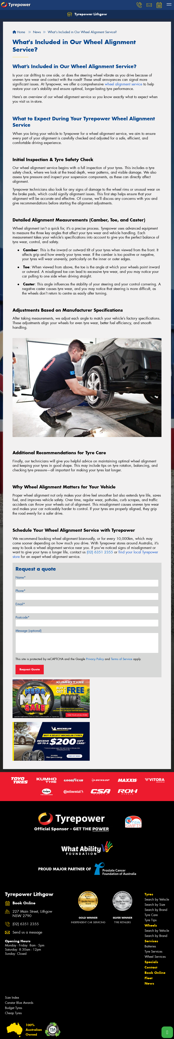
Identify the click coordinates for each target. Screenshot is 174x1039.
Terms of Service (121, 659)
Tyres (149, 849)
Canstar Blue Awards (19, 958)
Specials (151, 917)
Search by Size (155, 860)
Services (151, 896)
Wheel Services (155, 912)
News (149, 939)
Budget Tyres (13, 963)
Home (19, 32)
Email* (20, 604)
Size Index (12, 953)
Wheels (151, 881)
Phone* (20, 591)
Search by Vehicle (157, 855)
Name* (21, 577)
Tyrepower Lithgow (87, 14)
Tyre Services (153, 907)
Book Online (155, 928)
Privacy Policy (95, 659)
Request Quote (29, 669)
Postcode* (22, 617)
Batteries (150, 902)
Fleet (149, 933)
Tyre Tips (151, 875)
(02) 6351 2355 (100, 552)
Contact (151, 922)
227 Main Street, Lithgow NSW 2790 (32, 869)
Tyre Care (151, 870)
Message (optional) (29, 631)
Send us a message (27, 887)
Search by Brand (156, 865)
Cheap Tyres (13, 968)
